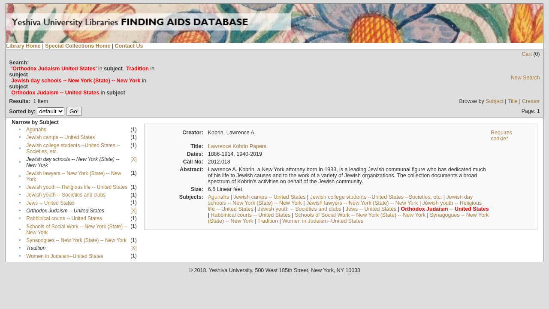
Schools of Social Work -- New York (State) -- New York (360, 215)
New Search (525, 78)
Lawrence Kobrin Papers (237, 146)
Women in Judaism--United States (64, 256)
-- (445, 209)
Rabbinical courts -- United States (64, 218)
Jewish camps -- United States (60, 137)
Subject (495, 101)
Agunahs (36, 130)
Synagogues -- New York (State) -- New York (76, 240)
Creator (531, 101)
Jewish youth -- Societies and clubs (66, 195)
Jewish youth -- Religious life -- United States (76, 187)
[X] (133, 159)
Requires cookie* (501, 136)
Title (513, 101)
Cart (527, 54)
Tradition (267, 221)
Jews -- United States (50, 203)
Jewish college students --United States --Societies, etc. (376, 197)
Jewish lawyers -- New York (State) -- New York (362, 203)
